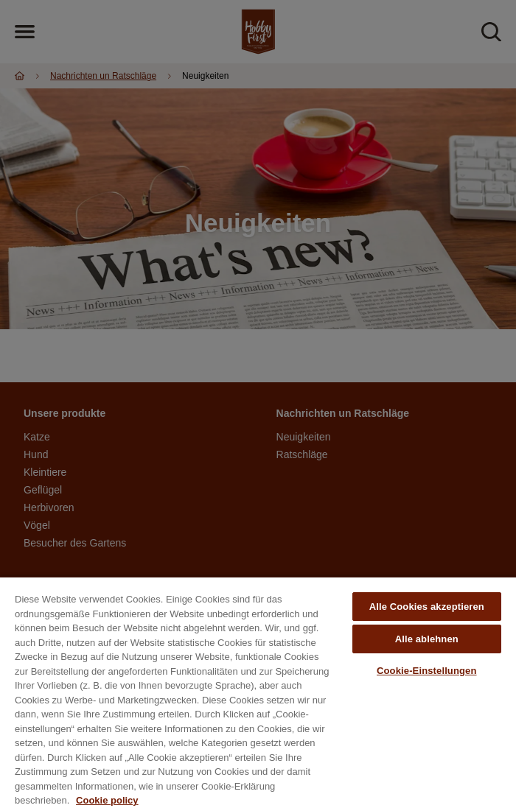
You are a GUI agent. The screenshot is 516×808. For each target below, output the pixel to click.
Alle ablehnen (427, 638)
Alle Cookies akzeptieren (426, 606)
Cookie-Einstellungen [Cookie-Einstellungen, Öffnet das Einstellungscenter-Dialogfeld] (427, 670)
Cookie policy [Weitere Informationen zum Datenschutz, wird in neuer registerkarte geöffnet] (107, 800)
